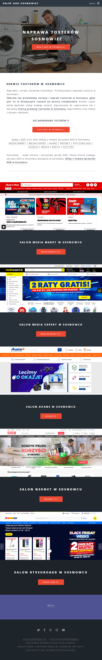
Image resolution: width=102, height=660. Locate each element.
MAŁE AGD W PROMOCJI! (51, 47)
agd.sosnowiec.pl (34, 639)
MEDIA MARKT (17, 143)
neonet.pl (51, 499)
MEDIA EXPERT (37, 143)
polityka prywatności (65, 639)
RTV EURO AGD (82, 143)
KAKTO (56, 146)
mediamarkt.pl (51, 252)
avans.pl (51, 416)
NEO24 (45, 146)
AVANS (53, 143)
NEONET (65, 143)
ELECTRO (68, 146)
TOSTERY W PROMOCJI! (51, 129)
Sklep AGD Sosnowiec (21, 3)
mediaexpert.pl (51, 334)
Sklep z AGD (19, 139)
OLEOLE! (33, 146)
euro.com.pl (51, 582)
